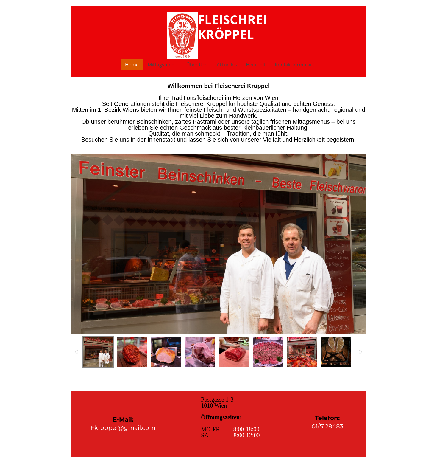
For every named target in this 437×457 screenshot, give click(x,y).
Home (132, 64)
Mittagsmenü (162, 64)
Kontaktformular (293, 64)
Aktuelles (227, 64)
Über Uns (197, 64)
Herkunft (256, 64)
